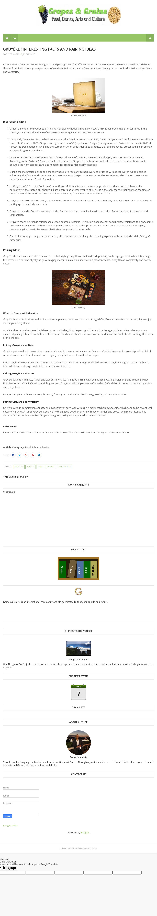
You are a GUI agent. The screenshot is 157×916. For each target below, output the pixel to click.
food (40, 467)
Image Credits (10, 825)
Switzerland (64, 467)
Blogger (85, 832)
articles (19, 467)
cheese (30, 467)
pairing (51, 467)
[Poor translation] (12, 868)
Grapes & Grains (88, 848)
